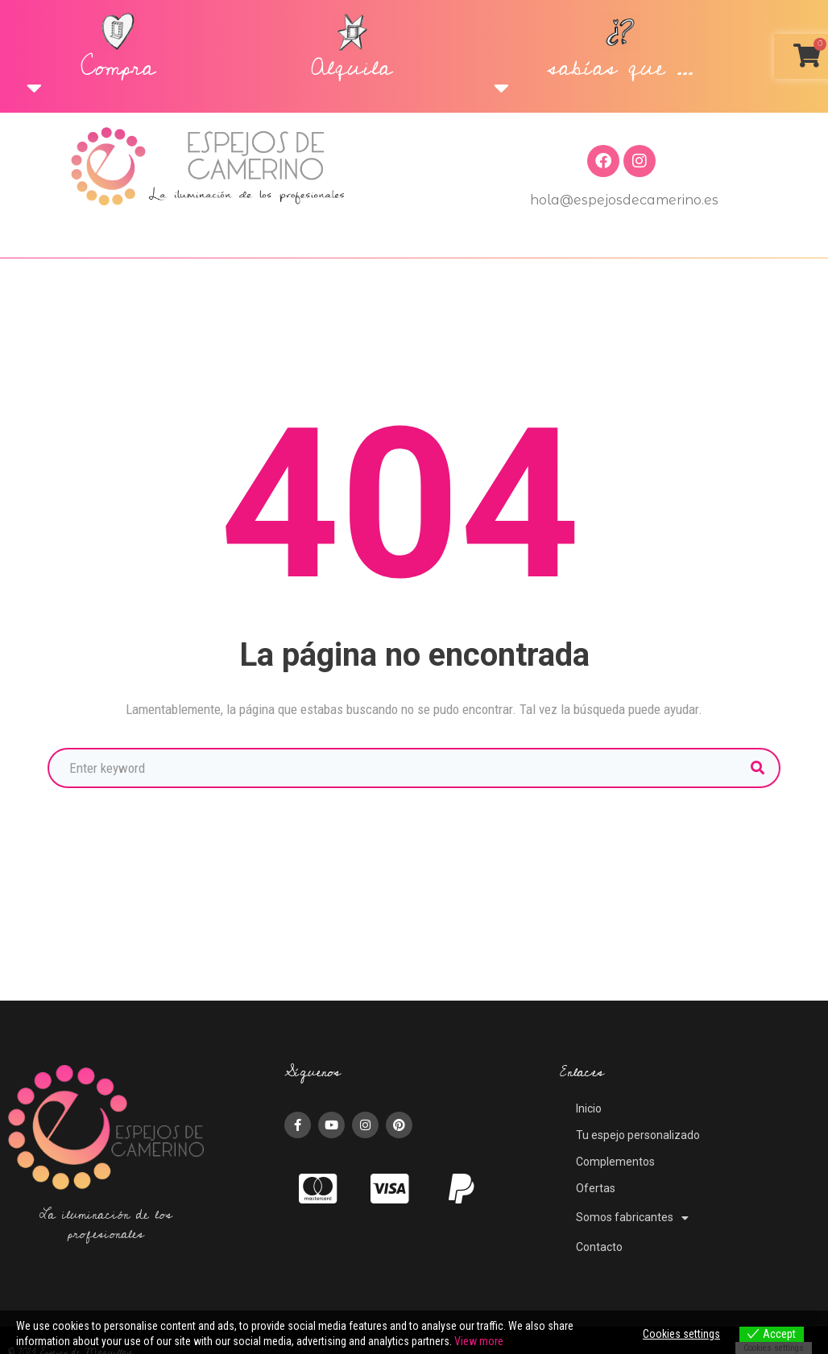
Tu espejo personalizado (638, 1135)
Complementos (615, 1161)
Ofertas (595, 1188)
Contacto (599, 1246)
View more (478, 1341)
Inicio (589, 1108)
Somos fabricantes (632, 1218)
